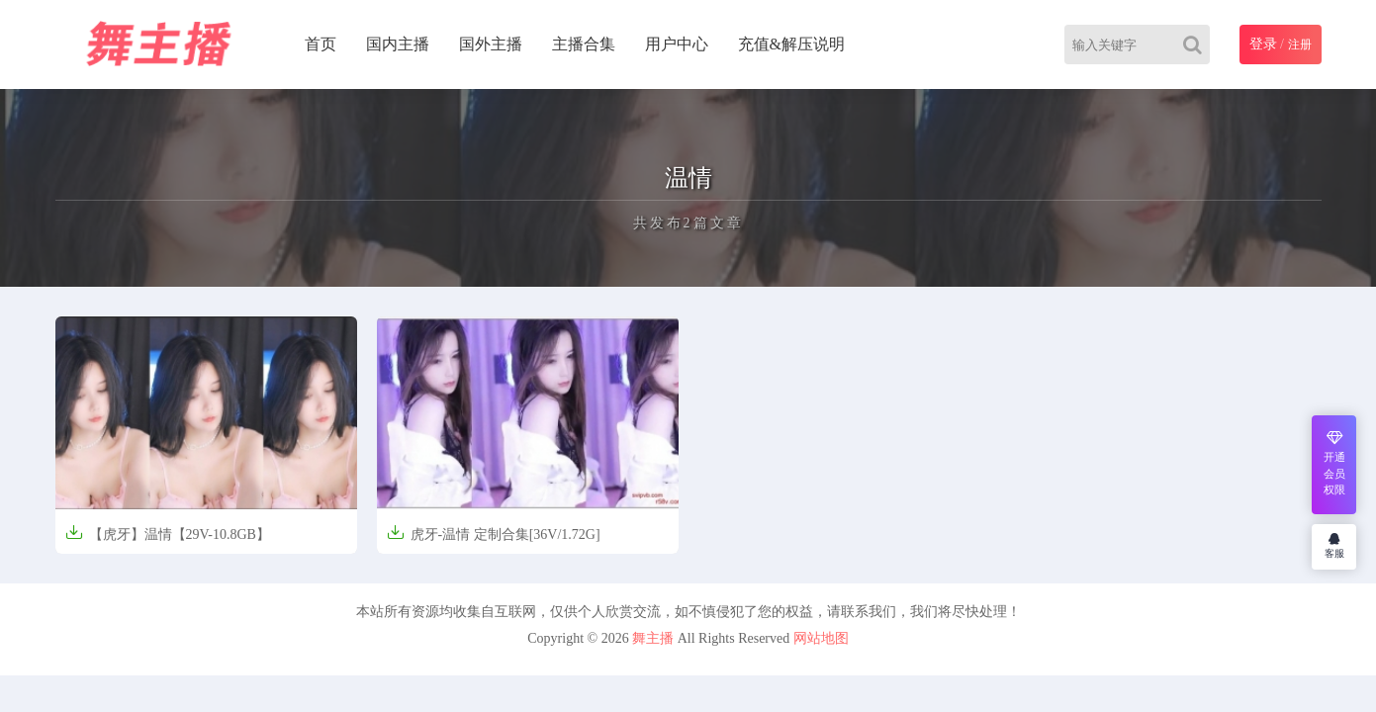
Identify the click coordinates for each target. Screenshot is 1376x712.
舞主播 (653, 638)
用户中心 (676, 44)
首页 (320, 44)
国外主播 (490, 44)
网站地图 (821, 638)
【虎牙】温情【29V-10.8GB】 (167, 532)
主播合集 (583, 44)
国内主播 (397, 44)
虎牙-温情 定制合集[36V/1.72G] (493, 532)
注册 (1300, 44)
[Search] (1196, 44)
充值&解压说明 (791, 44)
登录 (1263, 44)
